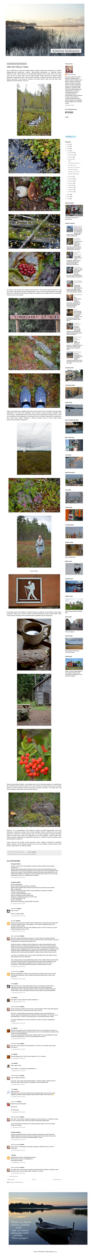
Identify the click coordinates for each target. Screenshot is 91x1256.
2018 (68, 148)
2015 (68, 196)
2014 (68, 198)
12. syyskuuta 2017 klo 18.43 (18, 1058)
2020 (68, 144)
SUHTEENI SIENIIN (73, 169)
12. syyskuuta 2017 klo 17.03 (18, 992)
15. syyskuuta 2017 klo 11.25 (18, 1162)
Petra (12, 983)
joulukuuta (71, 152)
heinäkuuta (71, 178)
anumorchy (14, 908)
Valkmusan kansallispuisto (30, 854)
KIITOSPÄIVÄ (77, 267)
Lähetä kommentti (13, 1176)
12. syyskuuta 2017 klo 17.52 (18, 1023)
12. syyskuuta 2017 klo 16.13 (18, 966)
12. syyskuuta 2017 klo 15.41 (18, 931)
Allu (12, 997)
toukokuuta (71, 183)
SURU (69, 161)
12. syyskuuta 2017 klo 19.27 (18, 1084)
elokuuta (70, 176)
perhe (19, 854)
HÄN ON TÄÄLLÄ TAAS (74, 171)
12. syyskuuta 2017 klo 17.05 (18, 1001)
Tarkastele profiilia (69, 105)
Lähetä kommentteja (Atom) (16, 1182)
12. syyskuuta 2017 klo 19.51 (18, 1096)
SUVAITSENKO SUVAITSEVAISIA (78, 282)
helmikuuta (71, 189)
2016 (68, 194)
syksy (22, 854)
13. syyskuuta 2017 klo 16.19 (18, 1150)
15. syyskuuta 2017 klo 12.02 (18, 1173)
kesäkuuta (71, 181)
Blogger (55, 1251)
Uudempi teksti (10, 1179)
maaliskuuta (71, 187)
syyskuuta (70, 159)
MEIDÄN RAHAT (78, 226)
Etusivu (34, 1179)
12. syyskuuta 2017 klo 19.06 (18, 1070)
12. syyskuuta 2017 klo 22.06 (18, 1127)
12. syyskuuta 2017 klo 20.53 (18, 1112)
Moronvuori (15, 854)
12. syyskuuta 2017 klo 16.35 (18, 978)
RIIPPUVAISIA (77, 352)
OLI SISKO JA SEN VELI (74, 163)
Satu (12, 1063)
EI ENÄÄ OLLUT (72, 165)
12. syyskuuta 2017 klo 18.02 (18, 1038)
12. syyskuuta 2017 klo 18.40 (18, 1049)
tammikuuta (71, 191)
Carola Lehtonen (15, 971)
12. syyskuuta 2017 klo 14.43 (18, 915)
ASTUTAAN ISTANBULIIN (77, 239)
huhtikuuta (71, 185)
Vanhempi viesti (57, 1179)
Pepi (12, 1089)
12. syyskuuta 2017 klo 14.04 (18, 877)
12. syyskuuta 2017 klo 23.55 (18, 1139)
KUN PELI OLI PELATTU (74, 167)
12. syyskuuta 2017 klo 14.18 (18, 903)
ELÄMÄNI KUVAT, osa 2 (77, 324)
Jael (12, 1028)
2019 (68, 146)
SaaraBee (13, 920)
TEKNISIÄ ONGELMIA (73, 174)
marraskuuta (71, 154)
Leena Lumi (14, 1101)
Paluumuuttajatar (15, 936)
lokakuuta (70, 157)
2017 (68, 150)
